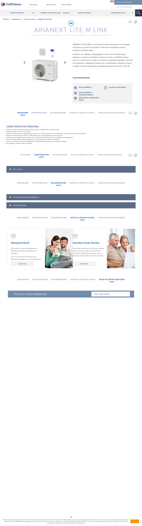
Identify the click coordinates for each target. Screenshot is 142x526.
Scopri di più (22, 263)
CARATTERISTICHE (39, 113)
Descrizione (22, 113)
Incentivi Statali (84, 13)
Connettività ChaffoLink (51, 13)
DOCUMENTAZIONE (58, 113)
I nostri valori (33, 4)
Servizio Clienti (51, 4)
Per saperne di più (118, 13)
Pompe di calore (29, 19)
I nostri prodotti (17, 13)
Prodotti (6, 19)
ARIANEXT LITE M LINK (45, 19)
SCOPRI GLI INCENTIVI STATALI (82, 113)
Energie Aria (16, 19)
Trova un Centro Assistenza (66, 9)
